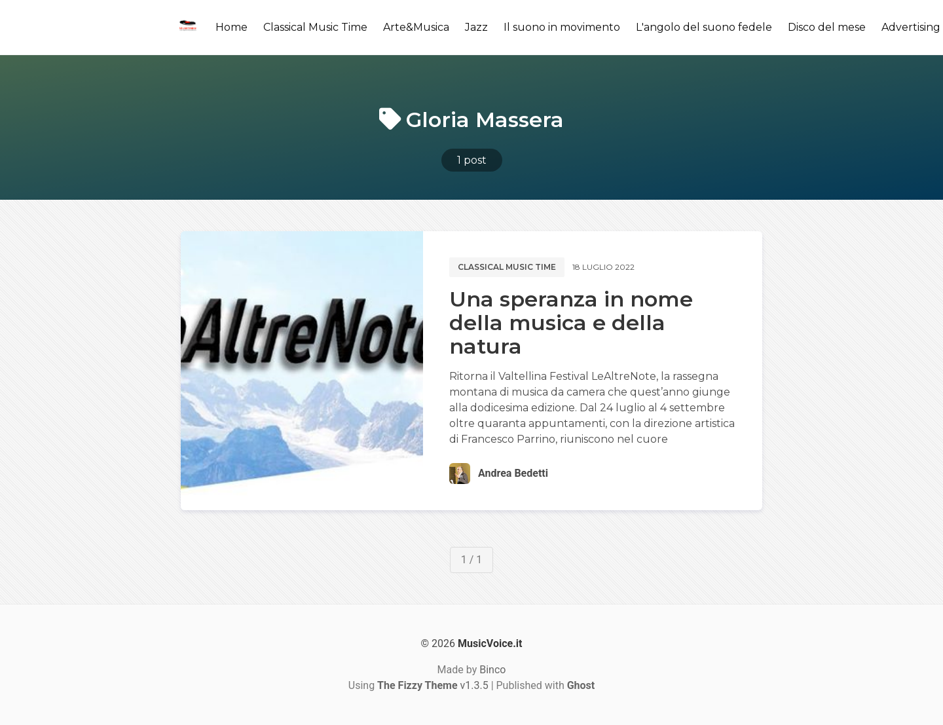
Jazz (476, 27)
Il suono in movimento (562, 27)
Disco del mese (827, 27)
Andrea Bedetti (513, 473)
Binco (492, 669)
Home (231, 27)
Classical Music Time (315, 27)
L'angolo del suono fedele (704, 27)
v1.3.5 (433, 685)
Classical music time (507, 267)
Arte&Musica (416, 27)
